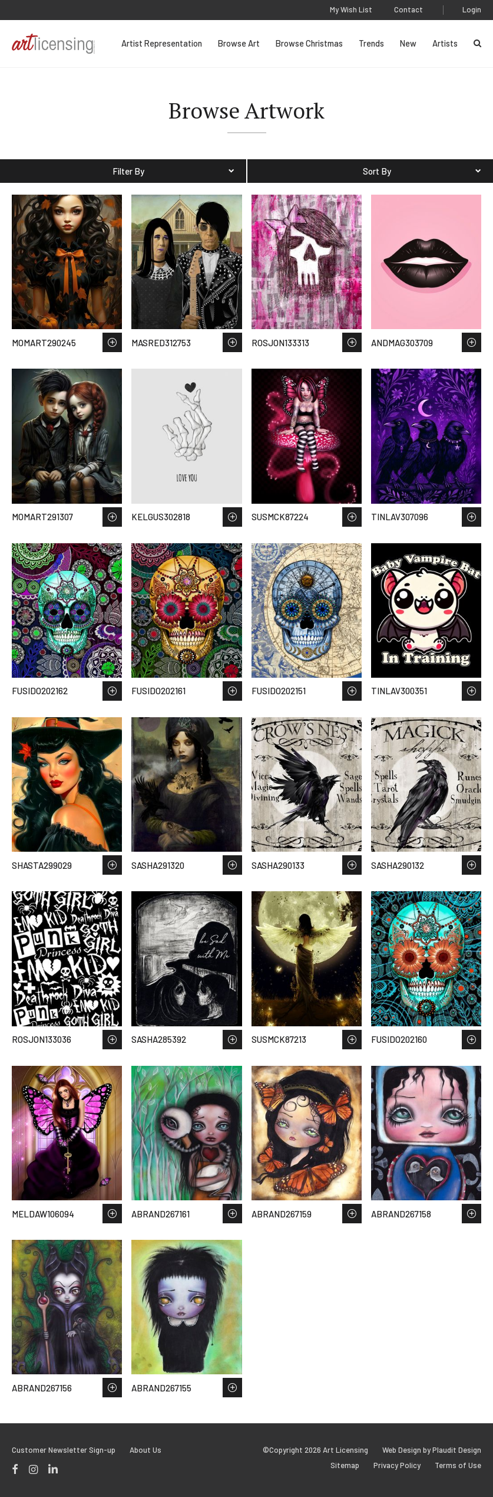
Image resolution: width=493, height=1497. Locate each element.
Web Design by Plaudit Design (431, 1450)
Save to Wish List (112, 342)
